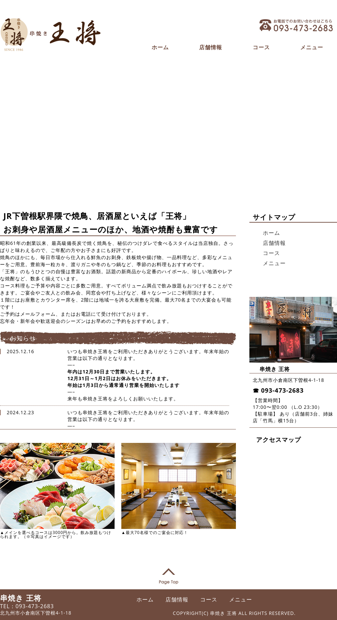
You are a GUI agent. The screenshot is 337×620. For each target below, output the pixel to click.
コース (261, 47)
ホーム (160, 47)
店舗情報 (210, 47)
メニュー (311, 47)
